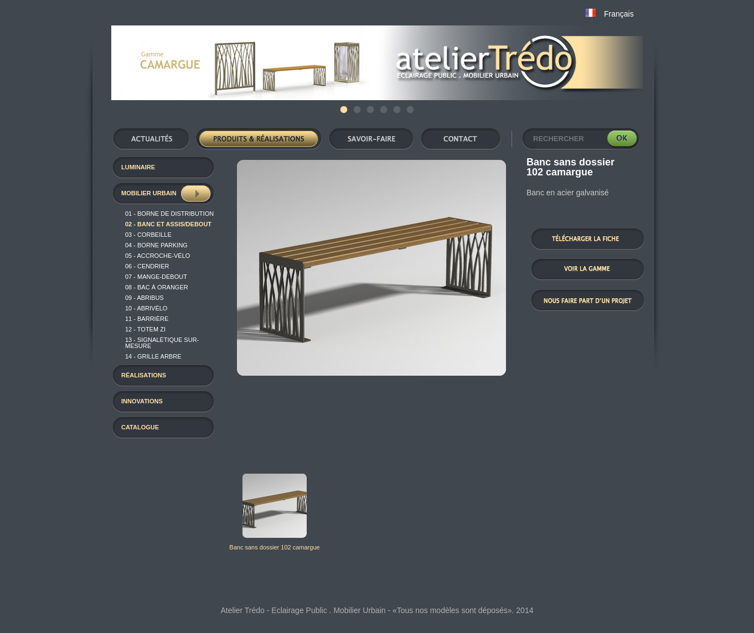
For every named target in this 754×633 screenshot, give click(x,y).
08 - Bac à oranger (156, 287)
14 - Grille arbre (153, 356)
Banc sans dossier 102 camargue (274, 547)
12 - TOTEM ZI (145, 329)
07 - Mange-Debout (156, 276)
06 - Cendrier (147, 266)
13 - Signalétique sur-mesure (162, 342)
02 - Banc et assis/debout (168, 224)
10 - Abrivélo (146, 308)
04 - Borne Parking (156, 245)
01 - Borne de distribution (169, 213)
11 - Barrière (146, 318)
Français (619, 13)
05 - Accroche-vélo (157, 255)
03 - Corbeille (148, 234)
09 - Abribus (144, 297)
